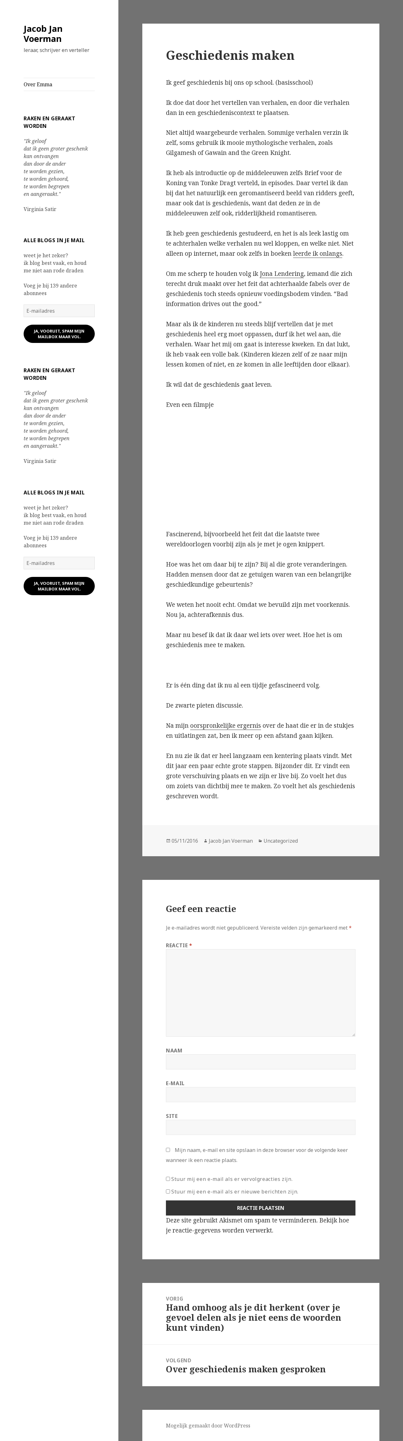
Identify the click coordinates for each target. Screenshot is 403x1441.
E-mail (175, 1083)
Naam (174, 1050)
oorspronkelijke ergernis (225, 725)
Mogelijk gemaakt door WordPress (208, 1425)
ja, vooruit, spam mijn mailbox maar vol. (59, 333)
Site (172, 1116)
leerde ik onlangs (317, 253)
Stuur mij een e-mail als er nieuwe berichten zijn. (234, 1191)
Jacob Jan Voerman (43, 33)
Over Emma (38, 84)
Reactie (179, 945)
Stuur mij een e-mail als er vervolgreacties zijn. (231, 1179)
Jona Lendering (282, 274)
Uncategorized (281, 840)
